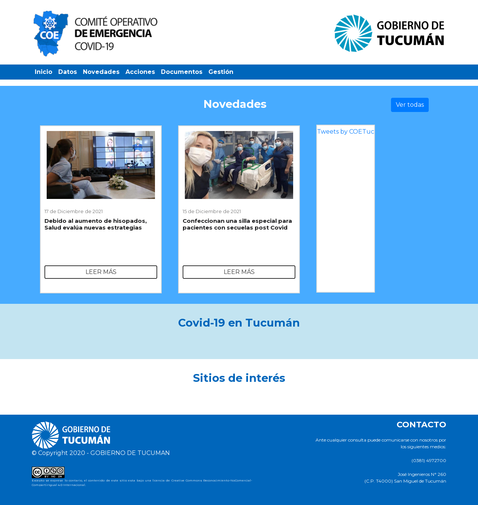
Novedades (101, 71)
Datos (67, 71)
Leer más (101, 271)
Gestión (220, 71)
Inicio (43, 71)
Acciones (140, 71)
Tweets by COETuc (345, 131)
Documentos (181, 71)
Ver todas (410, 104)
